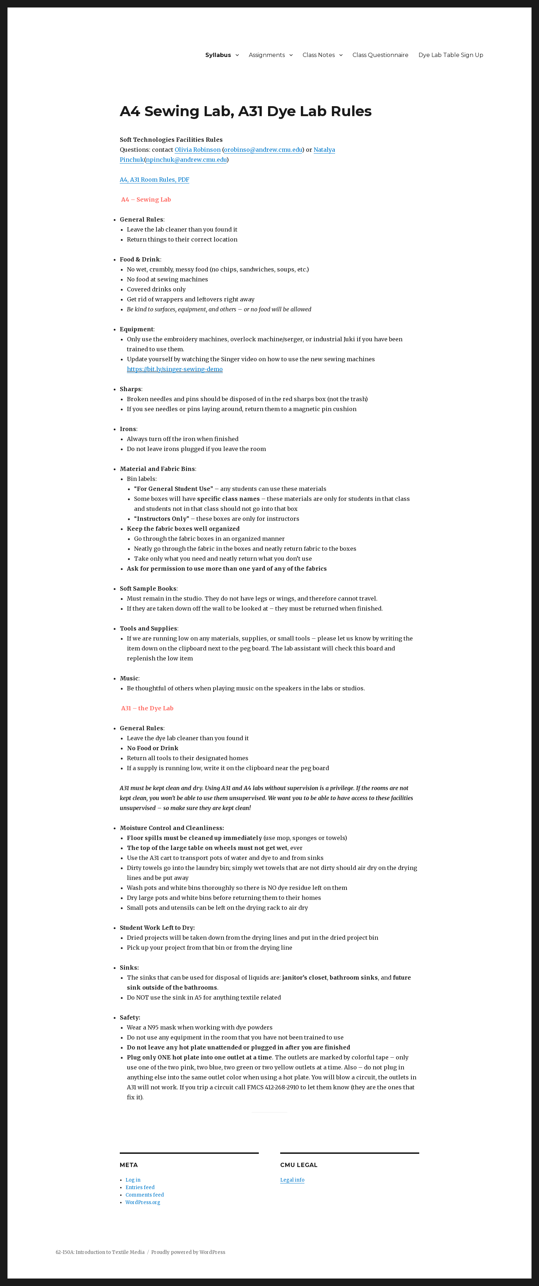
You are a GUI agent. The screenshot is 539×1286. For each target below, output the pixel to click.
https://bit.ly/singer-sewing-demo (175, 369)
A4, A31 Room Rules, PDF (154, 179)
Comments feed (144, 1195)
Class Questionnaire (381, 55)
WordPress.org (142, 1202)
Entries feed (140, 1187)
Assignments (267, 55)
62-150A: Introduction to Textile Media (100, 1252)
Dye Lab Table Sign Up (451, 55)
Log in (132, 1180)
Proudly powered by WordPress (188, 1252)
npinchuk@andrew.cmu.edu (186, 159)
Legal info (292, 1180)
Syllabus (218, 55)
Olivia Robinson (198, 149)
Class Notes (319, 55)
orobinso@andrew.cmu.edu (263, 149)
